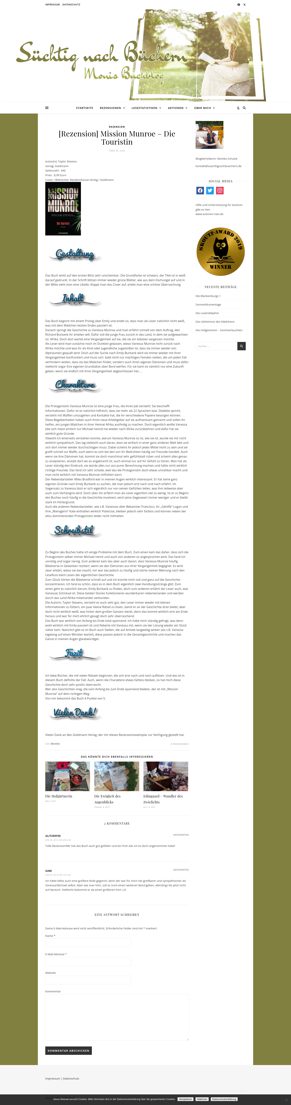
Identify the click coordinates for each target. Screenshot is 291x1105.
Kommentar (53, 991)
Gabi (48, 871)
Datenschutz (71, 4)
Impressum (52, 4)
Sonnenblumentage (208, 304)
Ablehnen (202, 1099)
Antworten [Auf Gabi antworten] (181, 869)
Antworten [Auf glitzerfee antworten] (181, 834)
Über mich (202, 108)
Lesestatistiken (144, 108)
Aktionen (176, 108)
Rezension (117, 126)
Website (50, 973)
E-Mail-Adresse (56, 954)
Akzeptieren (185, 1099)
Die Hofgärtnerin (58, 796)
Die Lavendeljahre (207, 313)
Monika (55, 743)
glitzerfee (53, 836)
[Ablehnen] (286, 1100)
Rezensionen (110, 108)
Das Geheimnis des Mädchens (215, 321)
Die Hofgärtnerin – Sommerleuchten (219, 330)
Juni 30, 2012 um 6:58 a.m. (58, 840)
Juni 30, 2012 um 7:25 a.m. (58, 874)
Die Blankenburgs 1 (208, 296)
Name (50, 936)
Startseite (84, 108)
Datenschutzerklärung (224, 1099)
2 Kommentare (180, 744)
